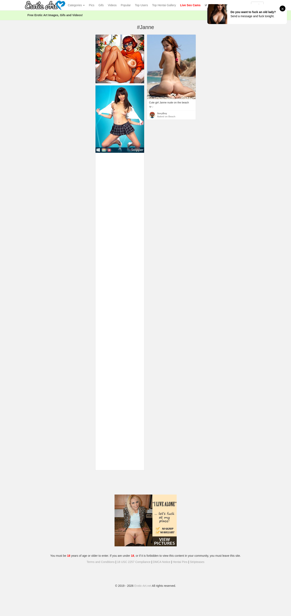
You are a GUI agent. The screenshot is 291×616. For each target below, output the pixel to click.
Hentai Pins (180, 562)
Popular (126, 5)
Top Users (141, 5)
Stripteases (197, 562)
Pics (91, 5)
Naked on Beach (166, 116)
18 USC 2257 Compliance (134, 562)
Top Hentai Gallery (164, 5)
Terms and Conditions (101, 562)
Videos (112, 5)
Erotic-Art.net (142, 585)
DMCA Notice (161, 562)
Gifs (101, 5)
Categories (76, 5)
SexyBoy (162, 113)
